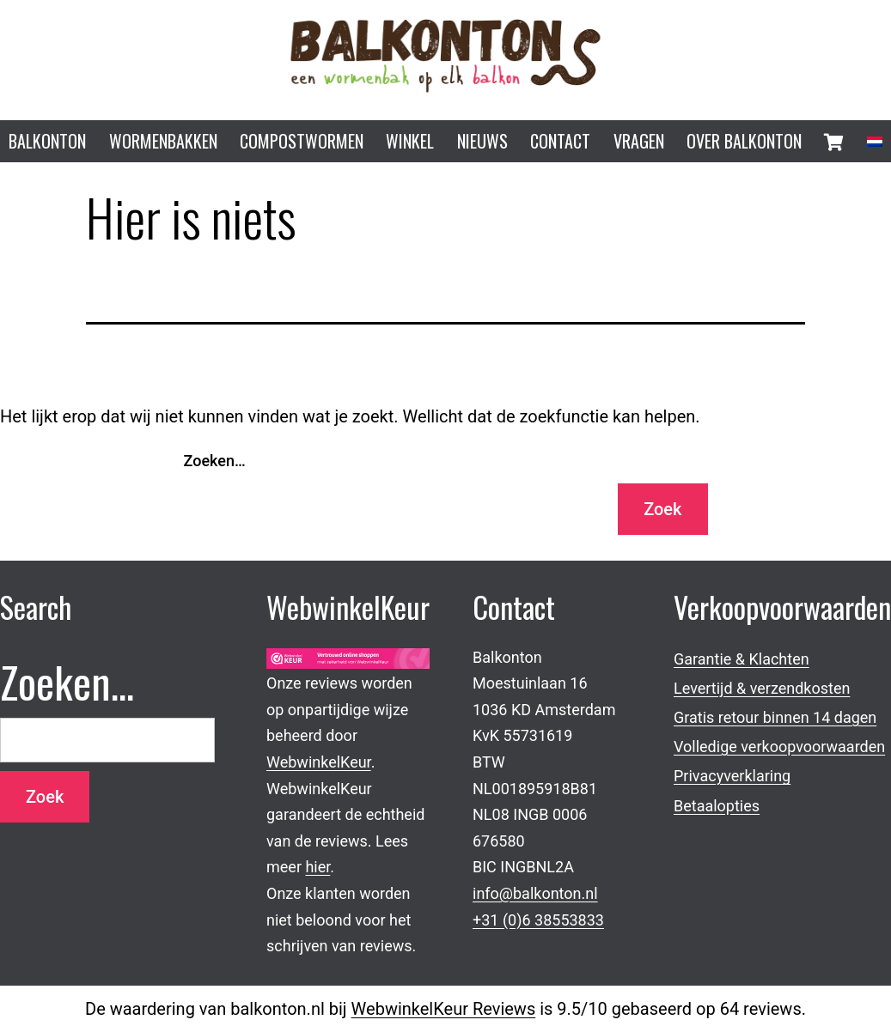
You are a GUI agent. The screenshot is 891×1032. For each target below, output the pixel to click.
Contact (560, 141)
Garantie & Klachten (741, 659)
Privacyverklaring (732, 776)
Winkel (410, 141)
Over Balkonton (744, 141)
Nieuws (482, 141)
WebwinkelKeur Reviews (443, 1009)
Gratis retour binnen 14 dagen (775, 717)
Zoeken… (215, 461)
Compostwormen (301, 141)
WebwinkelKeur (318, 762)
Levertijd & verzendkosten (762, 688)
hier (317, 867)
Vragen (638, 141)
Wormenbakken (163, 141)
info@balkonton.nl (535, 893)
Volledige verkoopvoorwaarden (779, 747)
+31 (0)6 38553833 (538, 920)
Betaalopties (717, 806)
